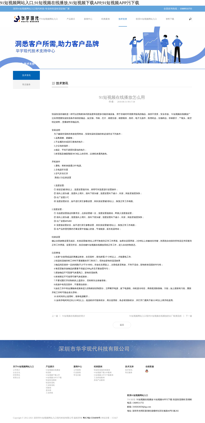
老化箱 (48, 390)
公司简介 (16, 370)
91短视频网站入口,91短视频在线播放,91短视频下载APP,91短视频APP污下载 (69, 2)
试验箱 (48, 388)
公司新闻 (77, 370)
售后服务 (128, 372)
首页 (26, 19)
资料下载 (170, 19)
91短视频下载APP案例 (102, 372)
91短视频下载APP (53, 375)
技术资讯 (128, 370)
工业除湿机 (50, 385)
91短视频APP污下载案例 (103, 375)
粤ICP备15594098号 (92, 418)
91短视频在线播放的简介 (68, 316)
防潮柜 (189, 399)
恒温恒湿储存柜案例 (102, 370)
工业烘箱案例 (99, 378)
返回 (122, 325)
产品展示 (71, 19)
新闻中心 (88, 19)
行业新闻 (77, 372)
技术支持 (123, 19)
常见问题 (77, 375)
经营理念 (16, 375)
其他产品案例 (99, 380)
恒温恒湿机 (50, 383)
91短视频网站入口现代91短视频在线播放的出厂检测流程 (160, 316)
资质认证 (16, 378)
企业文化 (16, 372)
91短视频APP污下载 (54, 378)
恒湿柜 (48, 372)
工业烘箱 (49, 393)
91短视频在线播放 (53, 370)
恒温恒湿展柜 (51, 380)
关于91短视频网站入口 (47, 19)
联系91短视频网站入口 (146, 19)
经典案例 (105, 19)
